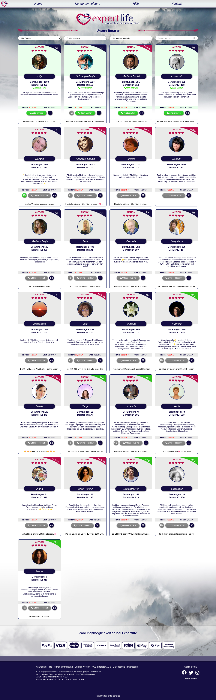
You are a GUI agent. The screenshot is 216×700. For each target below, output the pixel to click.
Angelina (131, 324)
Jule (85, 324)
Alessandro (39, 324)
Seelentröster (131, 489)
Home (38, 3)
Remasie (131, 241)
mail (50, 113)
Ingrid (39, 489)
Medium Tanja (39, 241)
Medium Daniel (131, 76)
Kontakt (176, 3)
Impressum (132, 666)
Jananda (131, 406)
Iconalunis (176, 76)
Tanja (85, 406)
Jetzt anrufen (37, 113)
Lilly (39, 76)
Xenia (176, 406)
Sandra (39, 571)
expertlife (5, 4)
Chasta (39, 406)
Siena (85, 241)
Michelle (176, 324)
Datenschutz (119, 666)
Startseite (41, 666)
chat (71, 113)
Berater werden (82, 666)
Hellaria (39, 159)
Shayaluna (177, 241)
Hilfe (136, 3)
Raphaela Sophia (85, 159)
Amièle (131, 159)
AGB (94, 666)
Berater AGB (104, 666)
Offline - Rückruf (41, 195)
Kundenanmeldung (87, 3)
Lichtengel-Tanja (85, 76)
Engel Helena (85, 489)
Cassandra (177, 489)
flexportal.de (115, 696)
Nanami (176, 159)
